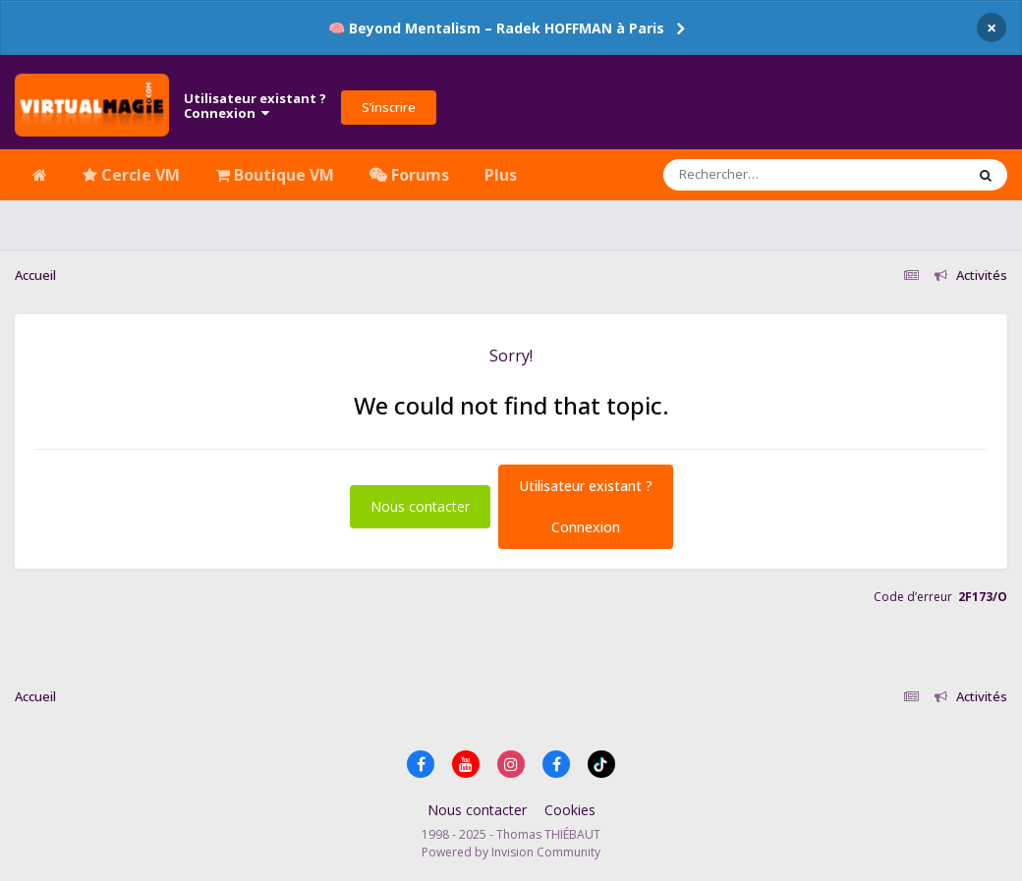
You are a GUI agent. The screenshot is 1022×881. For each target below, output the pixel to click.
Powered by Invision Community (511, 852)
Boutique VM (274, 175)
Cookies (570, 809)
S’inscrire (389, 107)
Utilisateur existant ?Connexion (255, 106)
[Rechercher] (757, 175)
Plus (500, 175)
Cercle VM (131, 175)
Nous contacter (420, 506)
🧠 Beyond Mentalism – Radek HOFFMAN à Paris (496, 28)
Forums (409, 175)
